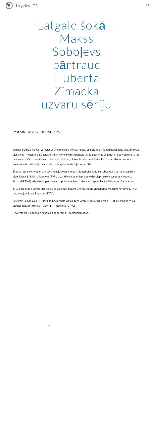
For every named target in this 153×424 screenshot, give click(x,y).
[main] (76, 64)
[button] (148, 5)
